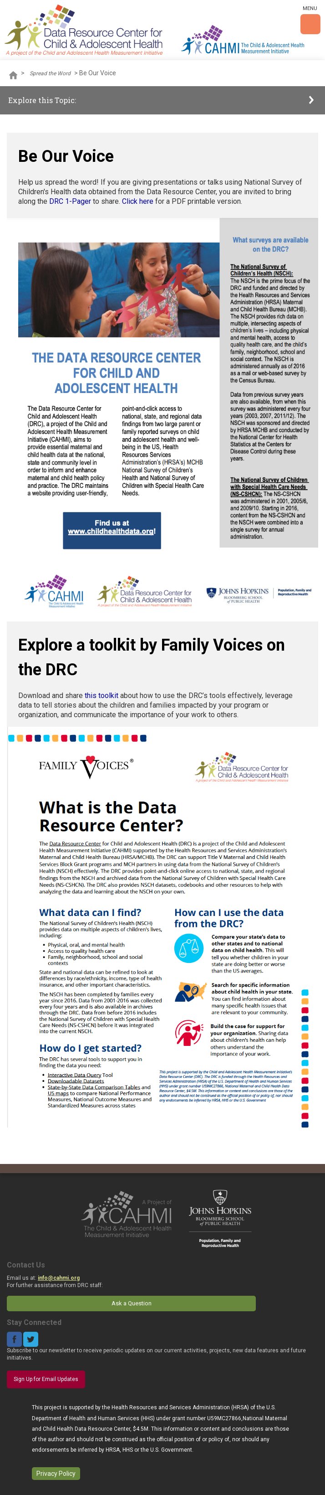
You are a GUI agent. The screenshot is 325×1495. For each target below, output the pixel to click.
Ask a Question (132, 1303)
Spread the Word (50, 73)
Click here (138, 201)
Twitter (30, 1339)
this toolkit (101, 695)
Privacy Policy (56, 1473)
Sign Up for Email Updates (46, 1379)
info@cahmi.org (59, 1278)
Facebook (14, 1339)
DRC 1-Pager (70, 201)
